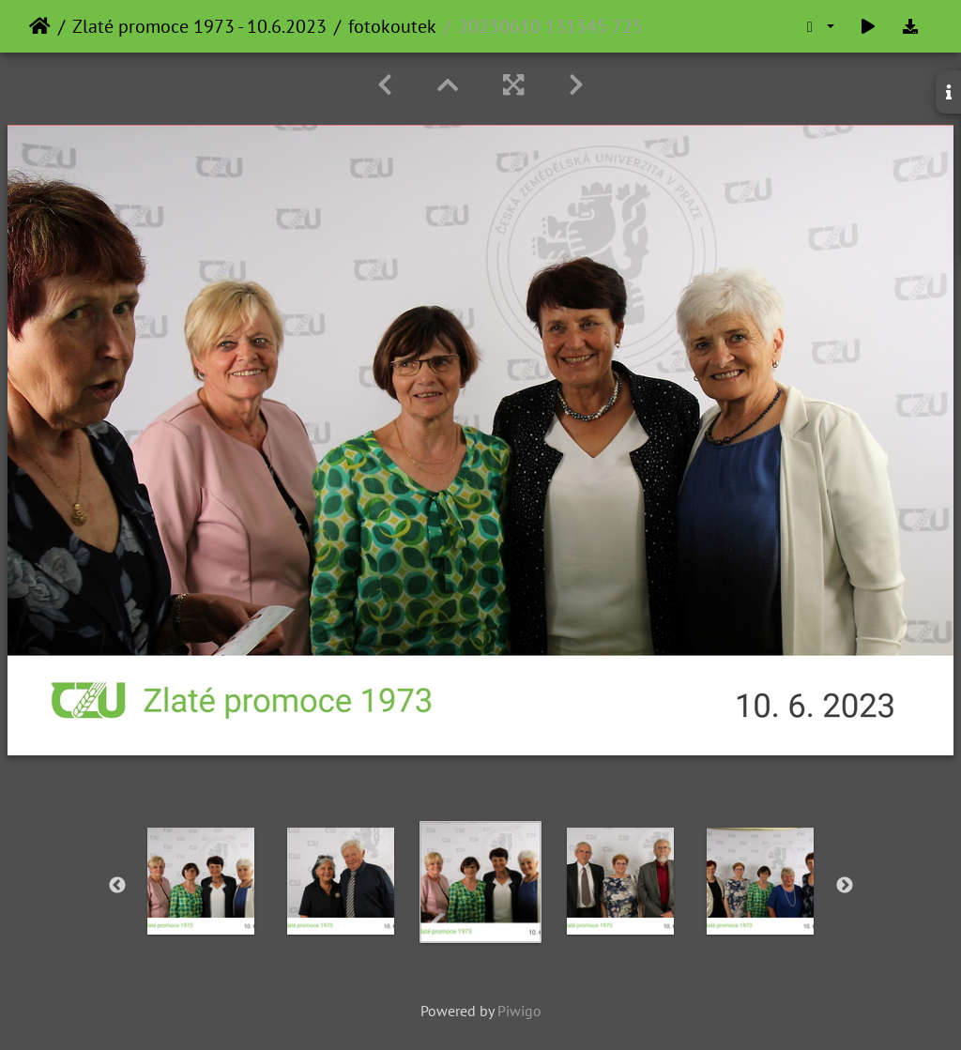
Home (40, 26)
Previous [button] (117, 885)
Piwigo (519, 1010)
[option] (201, 881)
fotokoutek (392, 26)
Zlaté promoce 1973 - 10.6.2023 (199, 26)
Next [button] (844, 885)
